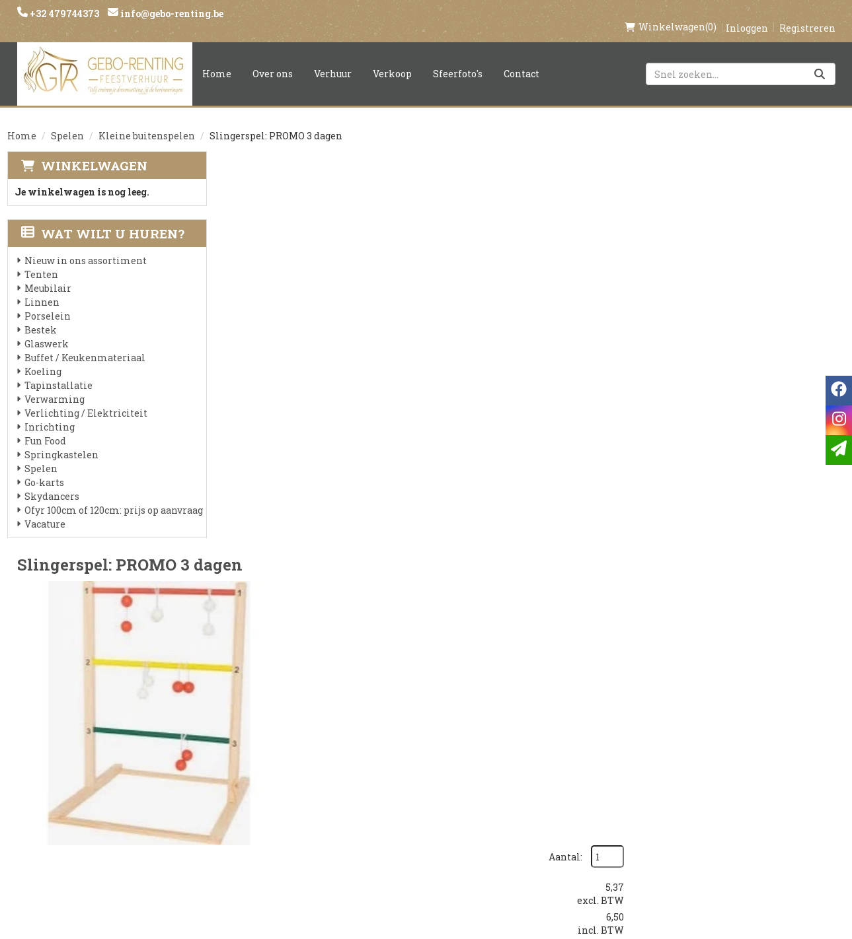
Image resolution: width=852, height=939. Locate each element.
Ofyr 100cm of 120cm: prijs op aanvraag (113, 496)
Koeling (42, 357)
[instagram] (682, 750)
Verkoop (392, 59)
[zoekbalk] (740, 60)
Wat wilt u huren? (102, 219)
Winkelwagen (94, 151)
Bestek (40, 316)
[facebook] (655, 750)
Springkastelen (61, 441)
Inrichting (49, 413)
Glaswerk (46, 330)
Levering (390, 744)
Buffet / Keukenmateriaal (84, 343)
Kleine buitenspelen (146, 122)
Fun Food (45, 427)
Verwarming (54, 385)
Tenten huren (404, 834)
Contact (521, 59)
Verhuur (333, 59)
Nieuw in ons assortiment (85, 246)
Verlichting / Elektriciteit (85, 399)
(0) (670, 13)
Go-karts (44, 468)
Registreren (807, 14)
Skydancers (51, 482)
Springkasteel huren (424, 856)
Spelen (67, 122)
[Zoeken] (819, 60)
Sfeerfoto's (458, 59)
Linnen (41, 288)
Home (216, 59)
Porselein (47, 302)
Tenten (41, 260)
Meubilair (47, 274)
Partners (252, 767)
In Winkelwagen (774, 280)
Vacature (44, 510)
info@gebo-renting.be (170, 13)
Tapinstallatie (58, 371)
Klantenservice (550, 744)
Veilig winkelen (410, 767)
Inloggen (747, 14)
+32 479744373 (63, 13)
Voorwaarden (266, 789)
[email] (839, 450)
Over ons (272, 59)
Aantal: (774, 178)
